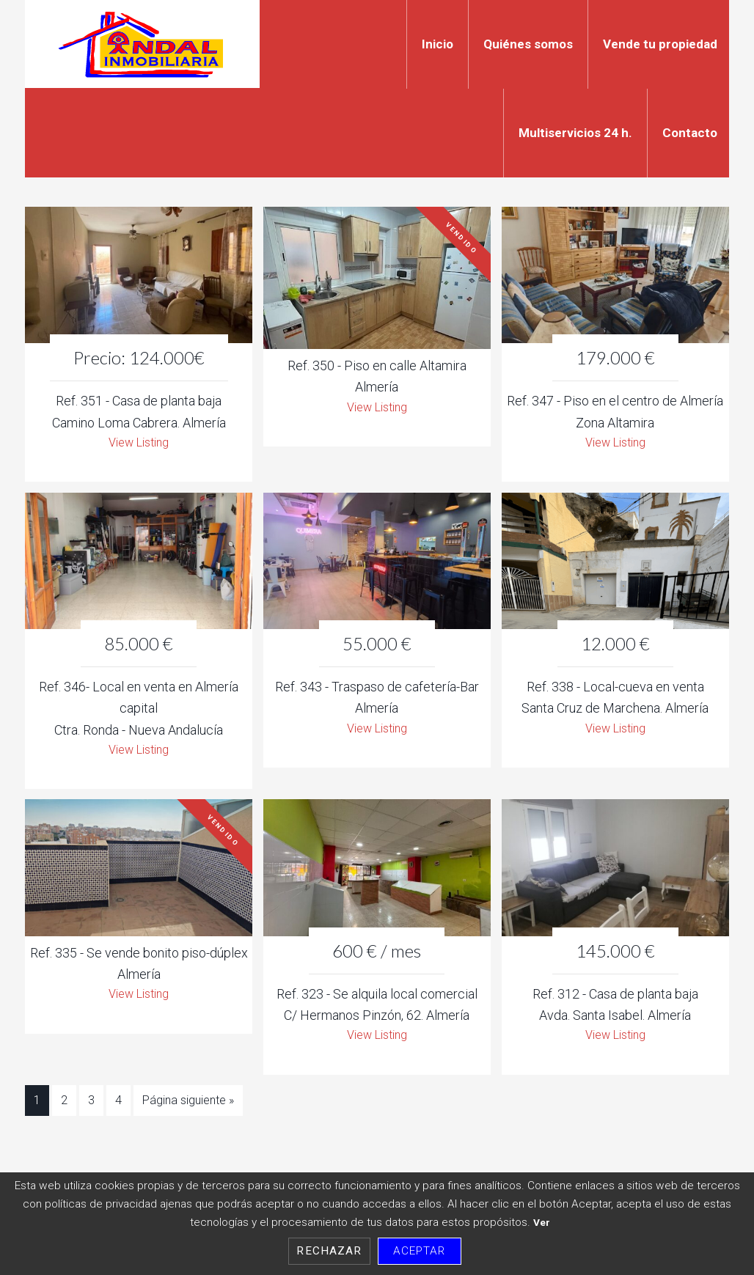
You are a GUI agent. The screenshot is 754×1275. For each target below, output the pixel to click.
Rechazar (329, 1250)
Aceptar (419, 1250)
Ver (541, 1222)
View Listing (139, 444)
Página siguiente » (188, 1107)
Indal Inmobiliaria (142, 44)
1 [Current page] (37, 1107)
